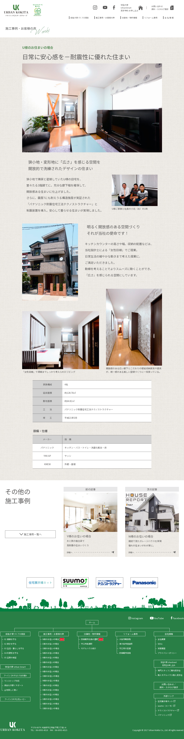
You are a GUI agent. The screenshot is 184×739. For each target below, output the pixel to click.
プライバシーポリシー (167, 653)
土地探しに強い (11, 689)
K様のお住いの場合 (51, 657)
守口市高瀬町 (86, 643)
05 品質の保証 (10, 657)
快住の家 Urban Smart (15, 666)
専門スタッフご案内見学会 (169, 670)
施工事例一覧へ (30, 534)
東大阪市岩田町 (126, 643)
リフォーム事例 (150, 17)
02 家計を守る (10, 643)
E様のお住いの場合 (51, 643)
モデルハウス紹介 (88, 648)
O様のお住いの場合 (51, 648)
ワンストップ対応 (11, 680)
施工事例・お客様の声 (105, 17)
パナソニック (165, 715)
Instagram (135, 618)
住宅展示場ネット (166, 701)
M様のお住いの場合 (51, 680)
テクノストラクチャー (168, 710)
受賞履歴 (161, 648)
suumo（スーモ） (166, 705)
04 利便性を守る (11, 653)
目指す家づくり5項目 (79, 17)
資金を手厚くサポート (13, 685)
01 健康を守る (10, 639)
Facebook (177, 618)
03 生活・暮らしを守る (14, 648)
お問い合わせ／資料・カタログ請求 (168, 686)
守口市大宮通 (125, 648)
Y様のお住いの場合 (51, 685)
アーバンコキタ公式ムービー (15, 699)
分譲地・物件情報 (129, 17)
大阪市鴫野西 (125, 639)
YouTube (157, 618)
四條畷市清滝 (125, 653)
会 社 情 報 (169, 17)
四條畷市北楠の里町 (89, 639)
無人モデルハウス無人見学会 (170, 675)
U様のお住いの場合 (51, 699)
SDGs (160, 643)
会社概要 (161, 639)
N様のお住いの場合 (51, 639)
